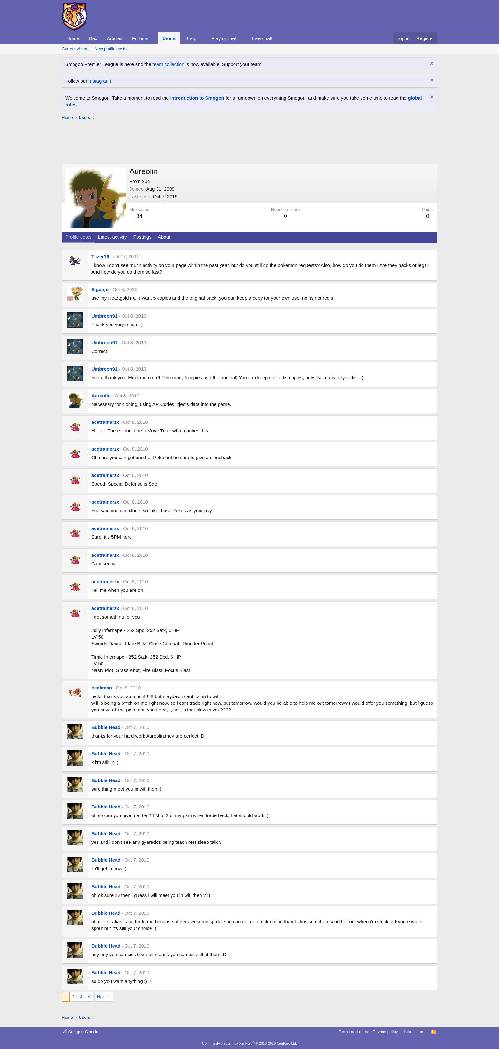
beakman (101, 687)
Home (73, 38)
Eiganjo (100, 289)
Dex (93, 38)
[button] (153, 38)
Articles (115, 38)
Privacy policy (385, 1031)
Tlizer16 (100, 256)
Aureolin (101, 395)
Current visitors (75, 48)
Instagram (99, 81)
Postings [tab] (142, 237)
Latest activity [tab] (112, 237)
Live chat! (262, 38)
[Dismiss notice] (431, 64)
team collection (168, 64)
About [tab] (164, 237)
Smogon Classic (80, 1031)
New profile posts (110, 48)
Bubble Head (106, 727)
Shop (190, 38)
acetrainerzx (105, 422)
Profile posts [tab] (78, 237)
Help (407, 1031)
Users (169, 38)
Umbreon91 (104, 315)
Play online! (223, 38)
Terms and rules (353, 1031)
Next (101, 996)
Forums (140, 38)
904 (146, 181)
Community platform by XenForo (249, 1043)
